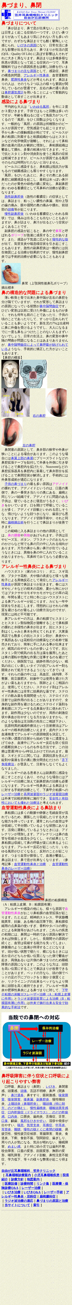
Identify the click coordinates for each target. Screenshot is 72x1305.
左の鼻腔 (29, 445)
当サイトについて (17, 1205)
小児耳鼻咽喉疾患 (46, 1175)
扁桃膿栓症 (47, 1196)
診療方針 (17, 1179)
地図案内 (33, 1179)
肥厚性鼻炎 (19, 79)
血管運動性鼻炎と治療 (30, 864)
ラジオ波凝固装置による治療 (38, 998)
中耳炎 (60, 1125)
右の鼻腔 (39, 416)
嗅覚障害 (14, 1099)
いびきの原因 (26, 45)
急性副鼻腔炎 (14, 196)
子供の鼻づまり (16, 484)
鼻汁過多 (17, 1095)
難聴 (17, 1129)
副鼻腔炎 (42, 1099)
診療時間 (26, 1183)
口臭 (4, 1121)
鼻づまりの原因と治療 (52, 1201)
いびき (50, 1086)
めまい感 (14, 1146)
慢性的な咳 (60, 239)
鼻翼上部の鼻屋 (22, 458)
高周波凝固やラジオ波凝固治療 (46, 794)
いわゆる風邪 (39, 106)
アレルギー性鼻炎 (36, 75)
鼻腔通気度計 (14, 92)
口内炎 (12, 1116)
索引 (36, 1205)
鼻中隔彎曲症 (49, 306)
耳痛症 (47, 1125)
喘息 (20, 1125)
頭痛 (11, 209)
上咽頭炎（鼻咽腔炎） (24, 1104)
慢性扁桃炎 (38, 1108)
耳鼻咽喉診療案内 (18, 1175)
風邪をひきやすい (33, 1121)
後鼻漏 (28, 1099)
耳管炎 (6, 1129)
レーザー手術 (53, 1192)
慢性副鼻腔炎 (14, 214)
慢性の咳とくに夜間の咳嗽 (43, 1129)
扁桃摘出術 (16, 522)
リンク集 (42, 1183)
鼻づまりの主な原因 (22, 71)
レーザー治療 (10, 794)
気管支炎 (33, 1125)
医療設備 (11, 1183)
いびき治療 (12, 1192)
